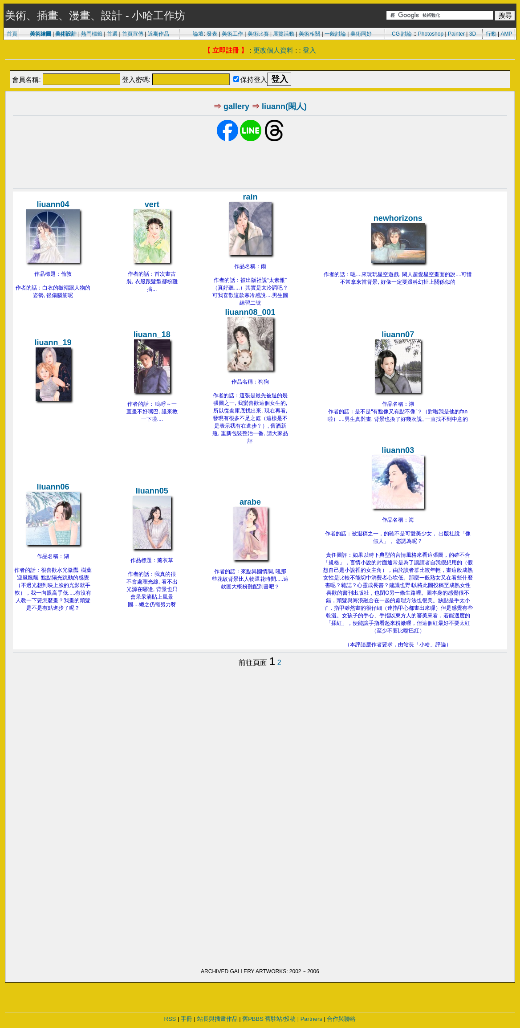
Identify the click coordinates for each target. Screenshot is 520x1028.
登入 (309, 50)
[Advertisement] (260, 65)
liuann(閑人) (284, 106)
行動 (491, 34)
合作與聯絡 (341, 1019)
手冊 (186, 1019)
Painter (456, 34)
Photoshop (430, 34)
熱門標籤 (91, 34)
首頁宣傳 (132, 34)
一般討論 (335, 34)
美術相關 (309, 34)
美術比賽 (258, 34)
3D (472, 34)
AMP (506, 34)
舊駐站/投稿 (280, 1019)
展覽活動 (283, 34)
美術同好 (361, 34)
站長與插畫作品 (217, 1019)
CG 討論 (402, 34)
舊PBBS (253, 1019)
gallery (236, 106)
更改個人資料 (273, 50)
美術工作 (232, 34)
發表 (212, 34)
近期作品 (158, 34)
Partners (311, 1019)
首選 (112, 34)
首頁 (12, 34)
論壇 (198, 34)
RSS (170, 1019)
